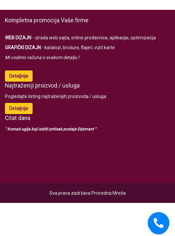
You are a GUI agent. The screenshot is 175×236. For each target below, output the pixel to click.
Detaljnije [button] (18, 76)
